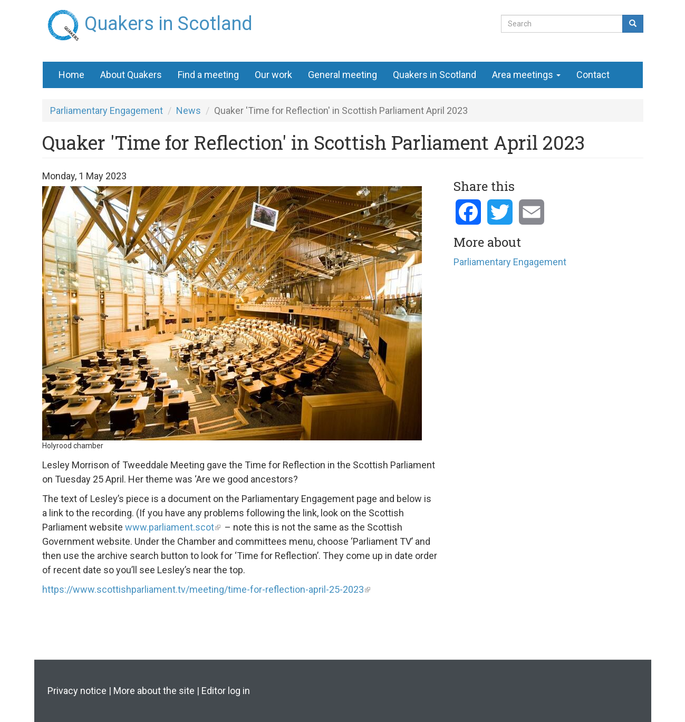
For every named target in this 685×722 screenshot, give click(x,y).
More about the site (154, 690)
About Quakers (131, 74)
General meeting (342, 74)
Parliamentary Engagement (106, 110)
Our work (273, 74)
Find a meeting (208, 74)
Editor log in (225, 690)
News (188, 110)
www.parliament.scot (169, 527)
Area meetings (526, 74)
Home (71, 74)
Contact (593, 74)
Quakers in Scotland (168, 19)
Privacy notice (77, 690)
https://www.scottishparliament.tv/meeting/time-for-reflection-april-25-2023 (203, 589)
